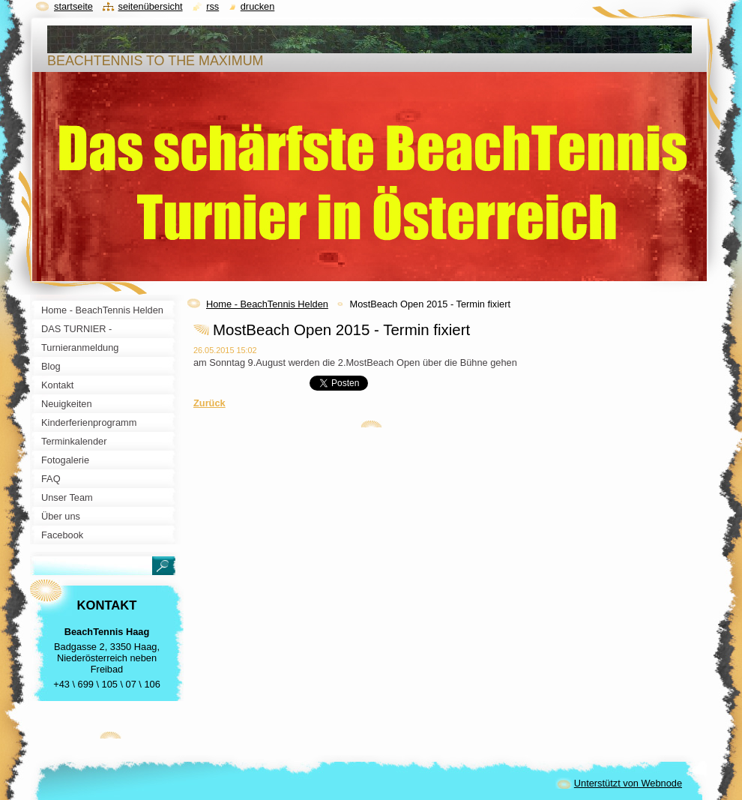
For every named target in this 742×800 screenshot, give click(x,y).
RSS (212, 6)
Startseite (73, 6)
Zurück (209, 403)
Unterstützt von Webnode (628, 783)
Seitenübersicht (150, 6)
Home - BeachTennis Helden (267, 304)
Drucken (258, 6)
